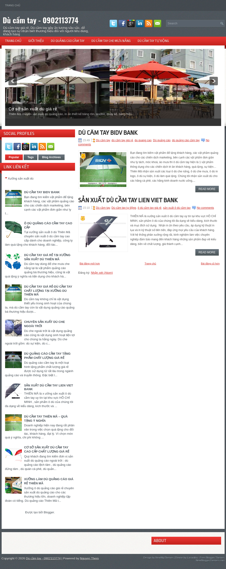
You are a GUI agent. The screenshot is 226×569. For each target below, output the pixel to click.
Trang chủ (12, 5)
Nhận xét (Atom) (102, 272)
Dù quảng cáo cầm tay (68, 41)
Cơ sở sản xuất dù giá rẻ (33, 109)
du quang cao (142, 140)
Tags (30, 157)
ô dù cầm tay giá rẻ (150, 207)
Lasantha (192, 557)
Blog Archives (51, 157)
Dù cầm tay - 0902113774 (41, 20)
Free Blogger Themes (212, 557)
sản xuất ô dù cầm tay (176, 207)
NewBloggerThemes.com (210, 560)
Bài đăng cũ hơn (210, 263)
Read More (207, 189)
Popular (14, 157)
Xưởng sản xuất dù (21, 178)
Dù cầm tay (103, 140)
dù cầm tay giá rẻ (122, 140)
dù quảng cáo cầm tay (186, 140)
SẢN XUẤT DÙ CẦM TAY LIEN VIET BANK (128, 200)
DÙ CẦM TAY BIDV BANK (42, 192)
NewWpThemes (164, 557)
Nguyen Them (89, 558)
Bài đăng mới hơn (90, 263)
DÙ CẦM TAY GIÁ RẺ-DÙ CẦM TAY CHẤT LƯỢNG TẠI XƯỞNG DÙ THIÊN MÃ (48, 290)
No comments (205, 207)
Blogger (49, 512)
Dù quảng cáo (161, 140)
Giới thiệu (36, 41)
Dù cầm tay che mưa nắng (111, 41)
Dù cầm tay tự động (153, 41)
